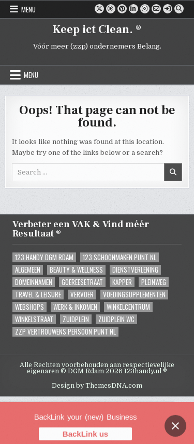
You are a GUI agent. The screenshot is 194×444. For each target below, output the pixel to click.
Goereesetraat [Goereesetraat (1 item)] (82, 282)
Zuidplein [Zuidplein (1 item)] (76, 319)
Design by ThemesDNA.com (97, 385)
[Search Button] (179, 8)
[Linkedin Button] (133, 8)
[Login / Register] (167, 8)
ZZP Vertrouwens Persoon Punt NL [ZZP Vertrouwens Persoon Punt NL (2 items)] (65, 332)
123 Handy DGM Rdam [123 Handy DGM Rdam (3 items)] (44, 257)
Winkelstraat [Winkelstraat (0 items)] (34, 319)
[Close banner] (175, 432)
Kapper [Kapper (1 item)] (122, 282)
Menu (28, 9)
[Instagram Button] (145, 8)
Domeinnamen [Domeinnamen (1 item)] (33, 282)
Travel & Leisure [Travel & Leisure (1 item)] (38, 294)
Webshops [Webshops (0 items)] (29, 307)
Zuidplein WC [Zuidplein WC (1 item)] (116, 319)
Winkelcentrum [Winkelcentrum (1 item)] (128, 307)
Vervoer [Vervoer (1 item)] (82, 294)
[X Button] (99, 8)
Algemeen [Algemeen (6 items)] (27, 270)
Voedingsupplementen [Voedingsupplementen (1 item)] (134, 294)
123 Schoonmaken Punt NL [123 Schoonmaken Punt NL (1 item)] (119, 257)
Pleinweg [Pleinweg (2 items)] (153, 282)
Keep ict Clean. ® (97, 29)
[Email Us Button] (156, 8)
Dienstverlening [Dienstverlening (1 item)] (135, 270)
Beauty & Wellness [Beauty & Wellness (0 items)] (76, 270)
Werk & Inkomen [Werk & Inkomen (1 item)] (75, 307)
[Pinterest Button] (122, 8)
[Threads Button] (110, 8)
